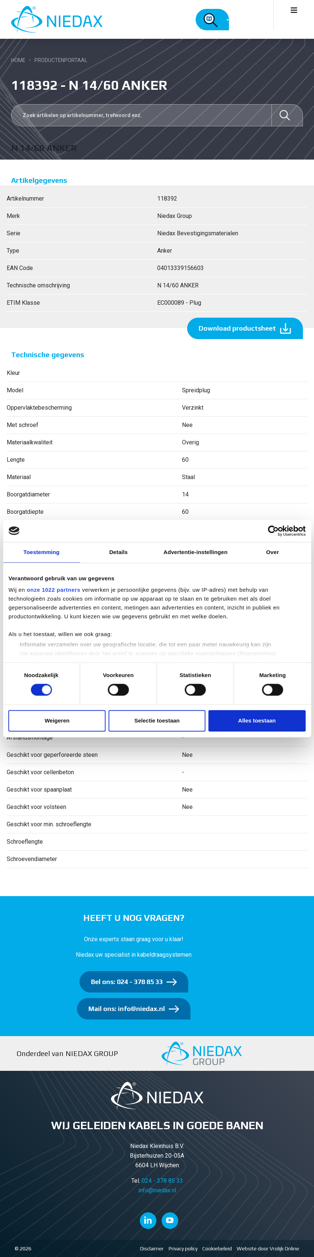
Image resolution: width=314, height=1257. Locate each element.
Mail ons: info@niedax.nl (126, 1008)
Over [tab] (272, 552)
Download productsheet (237, 328)
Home (18, 60)
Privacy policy (183, 1248)
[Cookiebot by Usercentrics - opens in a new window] (273, 530)
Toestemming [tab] (41, 552)
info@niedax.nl (157, 1190)
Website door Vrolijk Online (268, 1248)
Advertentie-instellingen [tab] (195, 552)
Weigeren (57, 720)
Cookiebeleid (217, 1248)
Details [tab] (118, 552)
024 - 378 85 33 (162, 1180)
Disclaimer (152, 1248)
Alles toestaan (257, 720)
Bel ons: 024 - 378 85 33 (127, 982)
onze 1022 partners (53, 590)
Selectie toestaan (157, 720)
